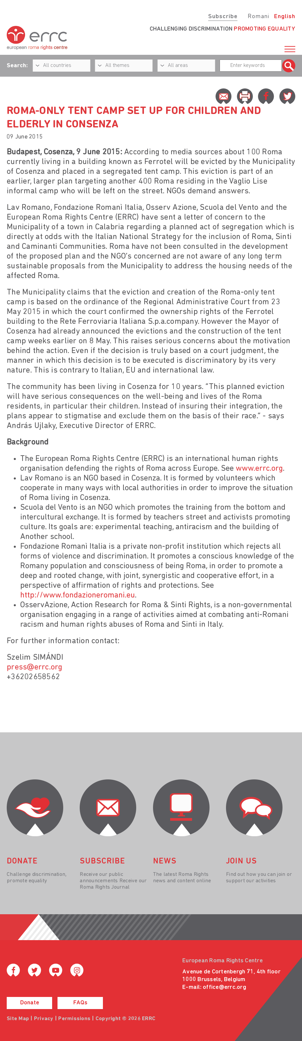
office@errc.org (224, 987)
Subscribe (222, 16)
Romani (258, 16)
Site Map (18, 1018)
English (284, 16)
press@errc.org (35, 667)
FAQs (80, 1003)
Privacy (43, 1018)
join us (241, 861)
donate (22, 861)
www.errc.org (259, 469)
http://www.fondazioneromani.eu (77, 595)
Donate (29, 1003)
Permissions (74, 1018)
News (165, 861)
